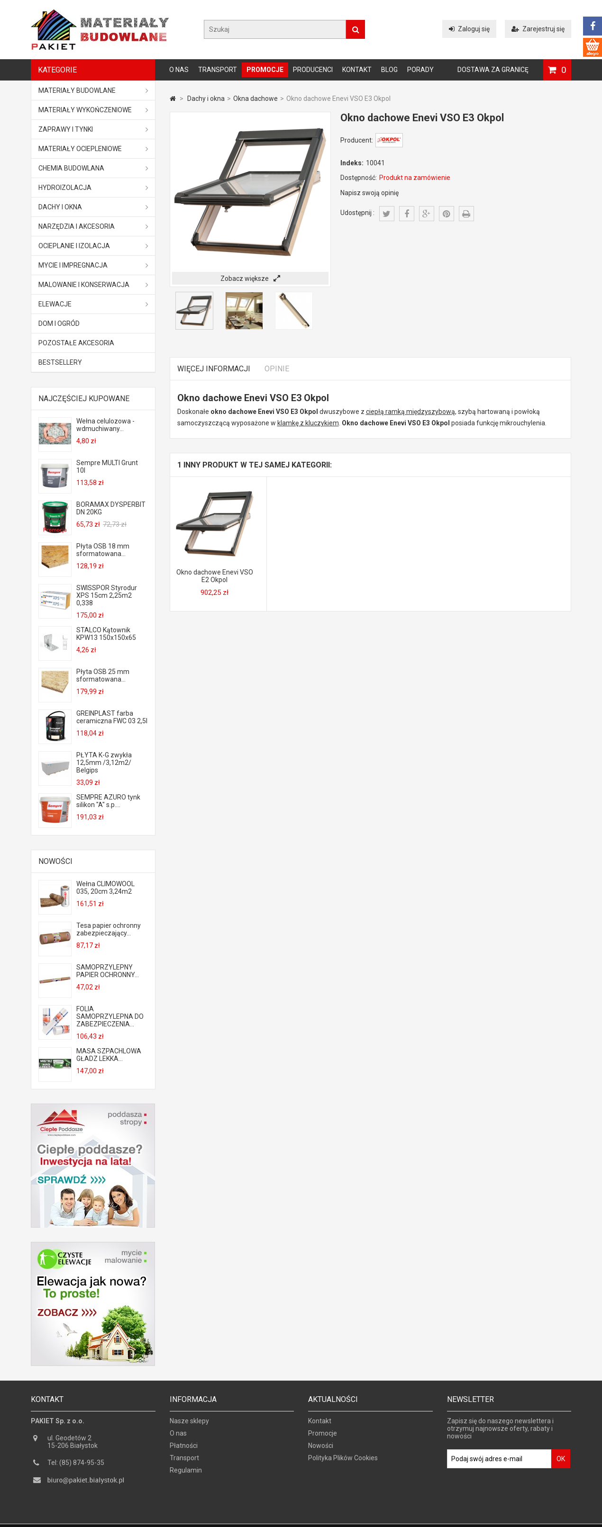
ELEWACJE (93, 304)
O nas (179, 69)
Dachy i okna (93, 207)
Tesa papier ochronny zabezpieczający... (108, 929)
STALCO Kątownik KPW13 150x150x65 (106, 633)
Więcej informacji (213, 368)
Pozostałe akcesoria (76, 343)
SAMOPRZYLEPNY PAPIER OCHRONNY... (107, 971)
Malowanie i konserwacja (93, 284)
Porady (420, 69)
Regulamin (186, 1474)
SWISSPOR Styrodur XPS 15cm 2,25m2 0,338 (106, 595)
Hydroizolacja (93, 187)
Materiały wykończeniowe (93, 110)
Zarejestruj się (538, 29)
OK (560, 1462)
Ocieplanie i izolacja (93, 246)
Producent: (356, 140)
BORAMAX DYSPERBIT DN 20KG (111, 508)
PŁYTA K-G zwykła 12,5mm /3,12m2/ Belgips (104, 762)
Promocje (264, 69)
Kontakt (357, 69)
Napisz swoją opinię (369, 193)
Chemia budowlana (93, 168)
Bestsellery (60, 362)
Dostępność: (358, 177)
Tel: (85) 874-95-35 (75, 1466)
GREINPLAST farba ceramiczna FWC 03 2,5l (111, 717)
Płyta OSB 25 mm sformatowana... (102, 675)
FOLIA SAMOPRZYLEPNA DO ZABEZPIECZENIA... (110, 1016)
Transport (217, 69)
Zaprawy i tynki (93, 129)
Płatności (184, 1449)
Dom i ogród (59, 323)
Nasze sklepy (189, 1424)
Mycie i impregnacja (93, 265)
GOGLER (328, 1518)
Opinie (277, 368)
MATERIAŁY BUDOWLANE (93, 90)
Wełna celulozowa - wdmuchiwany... (105, 424)
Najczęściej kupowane (83, 398)
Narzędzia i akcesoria (93, 226)
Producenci (313, 69)
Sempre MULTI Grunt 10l (107, 466)
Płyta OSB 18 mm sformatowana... (102, 549)
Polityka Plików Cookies (343, 1461)
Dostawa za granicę (493, 69)
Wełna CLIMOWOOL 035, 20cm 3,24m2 (105, 887)
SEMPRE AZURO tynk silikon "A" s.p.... (108, 800)
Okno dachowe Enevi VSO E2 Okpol (214, 576)
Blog (389, 69)
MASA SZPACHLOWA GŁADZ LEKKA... (108, 1054)
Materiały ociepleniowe (93, 149)
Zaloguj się (469, 29)
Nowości (55, 861)
